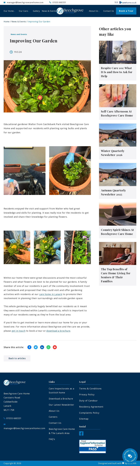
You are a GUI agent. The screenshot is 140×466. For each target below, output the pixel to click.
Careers (53, 416)
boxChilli (132, 463)
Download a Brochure (61, 398)
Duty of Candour (88, 400)
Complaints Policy (89, 412)
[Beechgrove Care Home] (70, 11)
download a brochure (58, 330)
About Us (54, 410)
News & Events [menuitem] (49, 11)
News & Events (18, 21)
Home (7, 21)
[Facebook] (81, 434)
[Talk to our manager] (130, 456)
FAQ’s (52, 439)
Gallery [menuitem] (36, 11)
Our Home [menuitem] (9, 11)
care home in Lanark (50, 294)
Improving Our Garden (39, 21)
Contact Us (55, 422)
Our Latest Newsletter (61, 404)
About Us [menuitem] (94, 11)
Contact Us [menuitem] (108, 11)
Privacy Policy (86, 394)
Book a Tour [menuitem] (126, 10)
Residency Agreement (91, 406)
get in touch (18, 330)
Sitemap (83, 418)
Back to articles (17, 358)
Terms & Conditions (90, 388)
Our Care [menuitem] (24, 11)
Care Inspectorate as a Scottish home (61, 390)
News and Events (19, 34)
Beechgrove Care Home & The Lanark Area (62, 431)
